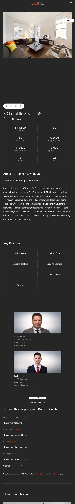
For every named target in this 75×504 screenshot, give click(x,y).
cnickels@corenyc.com (23, 385)
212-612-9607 (19, 343)
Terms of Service (54, 474)
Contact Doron (37, 398)
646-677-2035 (19, 382)
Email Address (12, 429)
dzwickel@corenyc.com (24, 345)
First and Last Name (15, 417)
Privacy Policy (40, 474)
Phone (9, 441)
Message (10, 454)
